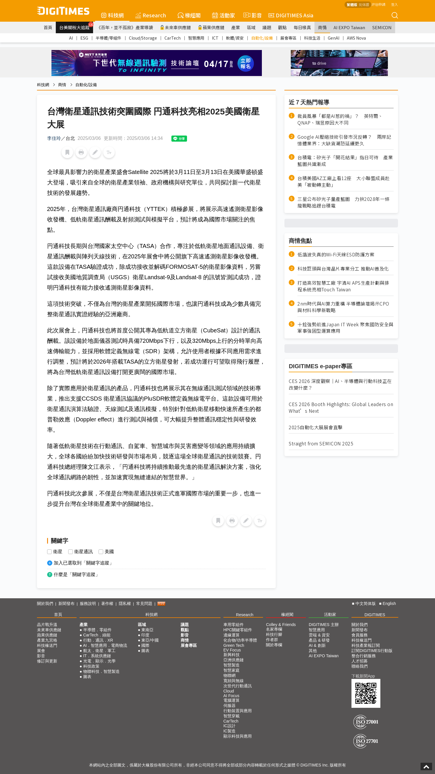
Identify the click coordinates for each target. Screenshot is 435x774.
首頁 (48, 27)
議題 (266, 27)
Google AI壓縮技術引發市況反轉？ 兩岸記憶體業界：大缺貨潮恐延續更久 (344, 140)
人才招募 (359, 661)
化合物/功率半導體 (240, 640)
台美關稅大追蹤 (76, 26)
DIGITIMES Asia (291, 15)
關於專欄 (274, 644)
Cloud (228, 691)
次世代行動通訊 (237, 686)
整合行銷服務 (363, 655)
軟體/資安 (235, 38)
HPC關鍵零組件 (237, 629)
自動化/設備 (262, 38)
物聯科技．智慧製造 (101, 671)
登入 (394, 4)
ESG (84, 38)
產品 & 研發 (319, 640)
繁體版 (352, 4)
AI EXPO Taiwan (349, 27)
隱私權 (125, 603)
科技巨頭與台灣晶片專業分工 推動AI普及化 (343, 268)
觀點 (282, 27)
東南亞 (147, 629)
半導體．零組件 (97, 629)
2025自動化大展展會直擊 (316, 427)
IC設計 (229, 725)
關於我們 (45, 603)
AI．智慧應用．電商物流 (105, 645)
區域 (251, 27)
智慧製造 (231, 665)
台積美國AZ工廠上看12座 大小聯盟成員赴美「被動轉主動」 (343, 181)
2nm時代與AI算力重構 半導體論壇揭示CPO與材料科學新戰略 (343, 307)
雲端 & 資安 (319, 635)
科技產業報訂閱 (365, 645)
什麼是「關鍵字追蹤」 (77, 574)
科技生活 (312, 38)
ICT (215, 38)
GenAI (333, 38)
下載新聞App (363, 676)
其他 (313, 650)
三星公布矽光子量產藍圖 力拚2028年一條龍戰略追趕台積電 (343, 202)
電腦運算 (231, 700)
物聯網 (229, 675)
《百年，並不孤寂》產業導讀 (125, 27)
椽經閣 (189, 15)
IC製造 (229, 731)
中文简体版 (366, 603)
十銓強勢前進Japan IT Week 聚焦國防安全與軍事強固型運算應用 (345, 327)
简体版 (364, 4)
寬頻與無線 (233, 680)
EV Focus (232, 650)
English (389, 603)
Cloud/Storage (143, 38)
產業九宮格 (47, 640)
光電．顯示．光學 (99, 661)
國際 (145, 645)
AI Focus (231, 695)
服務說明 (88, 603)
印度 (145, 635)
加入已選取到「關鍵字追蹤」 (84, 562)
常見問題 (144, 603)
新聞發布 (66, 603)
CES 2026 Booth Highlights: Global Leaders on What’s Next (341, 407)
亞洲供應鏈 (233, 660)
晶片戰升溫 (47, 624)
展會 (41, 650)
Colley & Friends (281, 624)
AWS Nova (356, 38)
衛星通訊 (83, 551)
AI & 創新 (317, 645)
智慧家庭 (231, 670)
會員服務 (359, 635)
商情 (322, 27)
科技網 (112, 15)
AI (71, 38)
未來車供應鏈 (175, 27)
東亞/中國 (150, 640)
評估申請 (378, 4)
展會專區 (288, 38)
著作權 (107, 603)
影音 (252, 15)
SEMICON (382, 27)
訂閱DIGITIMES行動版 (372, 650)
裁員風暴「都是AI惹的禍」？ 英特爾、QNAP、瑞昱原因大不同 (340, 119)
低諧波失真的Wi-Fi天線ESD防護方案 (335, 254)
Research (150, 15)
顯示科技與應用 (237, 736)
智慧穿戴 (231, 716)
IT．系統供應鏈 (97, 655)
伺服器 (229, 705)
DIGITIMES (374, 614)
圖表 (87, 676)
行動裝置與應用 (237, 710)
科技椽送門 (47, 645)
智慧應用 (196, 38)
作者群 (272, 639)
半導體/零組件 (108, 38)
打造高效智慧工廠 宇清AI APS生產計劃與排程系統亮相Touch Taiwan (343, 286)
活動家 (223, 15)
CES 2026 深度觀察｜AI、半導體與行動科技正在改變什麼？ (340, 384)
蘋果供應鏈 (211, 27)
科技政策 (91, 666)
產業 (235, 27)
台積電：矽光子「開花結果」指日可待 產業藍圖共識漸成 (345, 160)
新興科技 (231, 654)
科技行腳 (274, 634)
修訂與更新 (47, 661)
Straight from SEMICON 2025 (321, 443)
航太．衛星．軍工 (99, 650)
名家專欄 (274, 629)
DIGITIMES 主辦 (323, 624)
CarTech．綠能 (96, 635)
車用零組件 (233, 624)
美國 (109, 551)
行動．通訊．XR (98, 640)
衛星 (57, 551)
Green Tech (233, 645)
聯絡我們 (359, 666)
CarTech (172, 38)
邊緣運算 (231, 635)
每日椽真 (302, 27)
